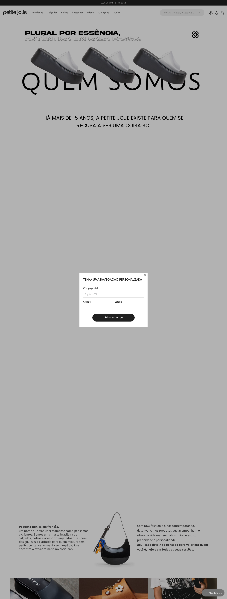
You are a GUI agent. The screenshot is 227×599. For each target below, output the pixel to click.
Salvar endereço (113, 317)
